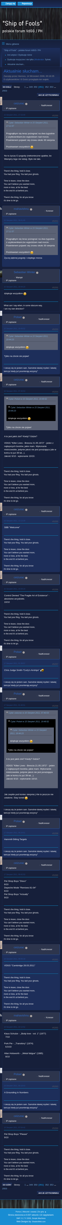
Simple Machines (39, 1218)
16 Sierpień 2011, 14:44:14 (14, 589)
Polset (17, 317)
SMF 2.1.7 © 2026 (23, 1218)
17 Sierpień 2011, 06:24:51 (14, 833)
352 (47, 87)
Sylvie (47, 59)
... (27, 87)
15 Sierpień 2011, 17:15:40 (14, 115)
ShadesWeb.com (38, 1222)
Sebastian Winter (24, 272)
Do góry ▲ (42, 1212)
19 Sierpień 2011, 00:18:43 (14, 1086)
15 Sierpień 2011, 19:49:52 (14, 329)
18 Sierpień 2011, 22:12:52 (14, 1027)
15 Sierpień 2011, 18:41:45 (14, 220)
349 (31, 87)
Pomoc (18, 1212)
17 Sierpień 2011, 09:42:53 (14, 874)
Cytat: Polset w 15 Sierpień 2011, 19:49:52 (28, 399)
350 (35, 87)
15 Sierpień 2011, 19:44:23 (14, 287)
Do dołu (7, 87)
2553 (4, 90)
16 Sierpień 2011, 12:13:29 (14, 521)
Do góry (7, 1185)
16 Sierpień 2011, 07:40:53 (14, 391)
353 (51, 87)
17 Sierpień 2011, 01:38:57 (14, 663)
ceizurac (19, 103)
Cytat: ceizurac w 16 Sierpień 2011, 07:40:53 (29, 713)
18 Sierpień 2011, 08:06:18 (14, 959)
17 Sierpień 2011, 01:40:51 (14, 705)
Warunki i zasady (29, 1212)
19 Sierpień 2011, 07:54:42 (14, 1127)
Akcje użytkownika (48, 95)
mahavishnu (21, 208)
